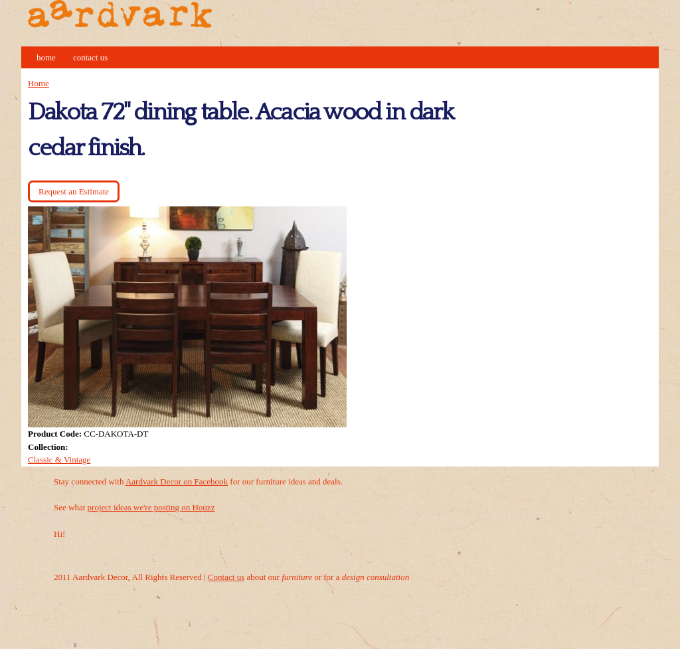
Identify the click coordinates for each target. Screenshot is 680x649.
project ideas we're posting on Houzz (151, 507)
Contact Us (90, 57)
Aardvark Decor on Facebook (177, 481)
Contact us (226, 577)
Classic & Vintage (59, 460)
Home (46, 57)
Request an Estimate (74, 191)
